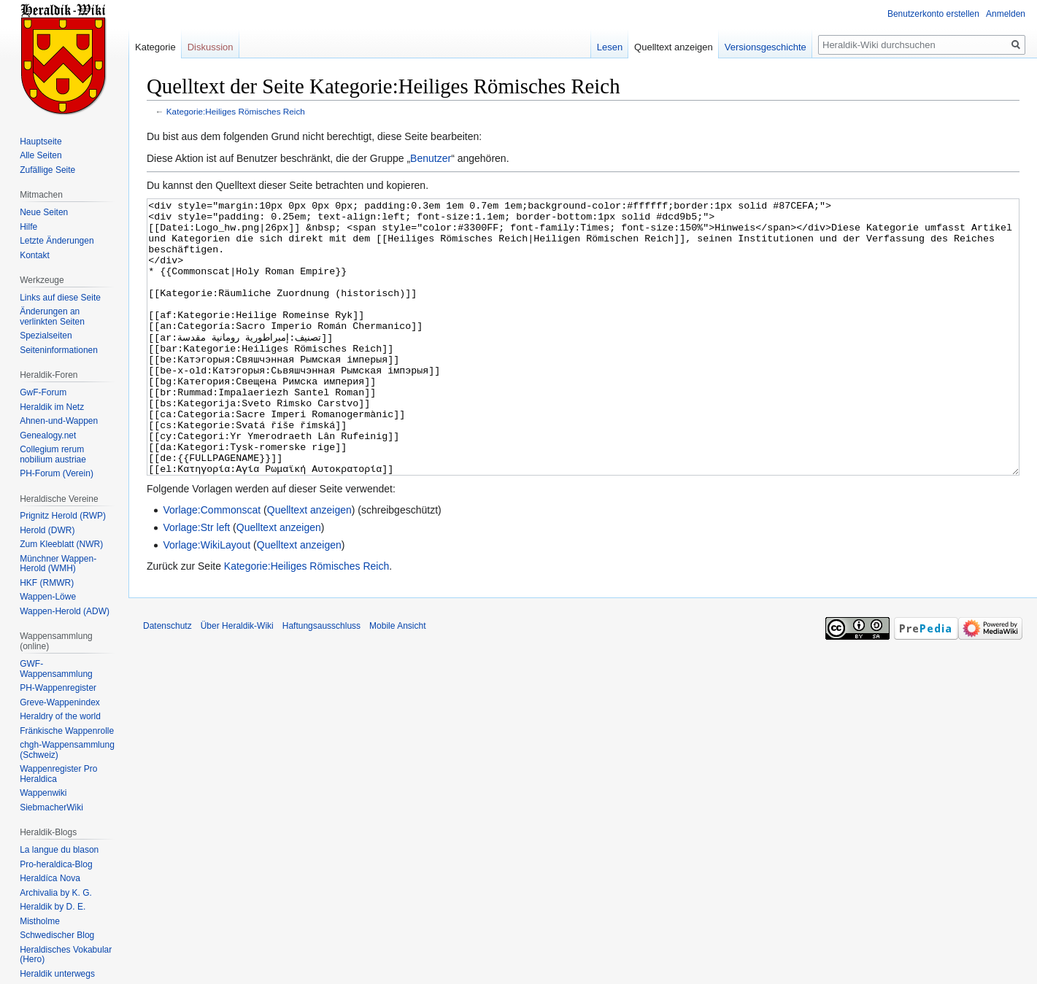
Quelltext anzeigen (309, 564)
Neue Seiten (44, 212)
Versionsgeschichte (765, 47)
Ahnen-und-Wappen (59, 421)
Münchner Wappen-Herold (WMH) (58, 564)
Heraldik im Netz (52, 407)
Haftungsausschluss (321, 680)
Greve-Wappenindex (60, 702)
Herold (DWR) (47, 530)
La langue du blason (59, 850)
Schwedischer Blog (57, 935)
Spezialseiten (46, 335)
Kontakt (35, 255)
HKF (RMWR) (47, 583)
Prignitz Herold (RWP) (63, 516)
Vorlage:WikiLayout (206, 599)
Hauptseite (40, 141)
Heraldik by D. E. (52, 907)
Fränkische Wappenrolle (67, 731)
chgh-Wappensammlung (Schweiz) (67, 750)
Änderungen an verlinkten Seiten (52, 316)
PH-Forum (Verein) (56, 473)
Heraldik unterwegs (57, 974)
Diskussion (211, 47)
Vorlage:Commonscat (212, 564)
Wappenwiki (43, 793)
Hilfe (28, 227)
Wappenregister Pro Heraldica (58, 774)
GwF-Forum (43, 392)
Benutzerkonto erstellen (933, 14)
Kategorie (155, 47)
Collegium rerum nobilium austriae (53, 454)
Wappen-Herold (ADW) (64, 611)
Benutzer (430, 158)
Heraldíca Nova (50, 878)
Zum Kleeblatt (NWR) (61, 544)
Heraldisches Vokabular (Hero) (66, 955)
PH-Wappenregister (58, 688)
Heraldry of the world (60, 716)
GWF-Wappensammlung (56, 669)
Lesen (609, 47)
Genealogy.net (48, 435)
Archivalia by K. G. (56, 893)
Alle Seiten (40, 155)
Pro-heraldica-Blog (56, 864)
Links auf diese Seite (60, 298)
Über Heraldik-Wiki (237, 680)
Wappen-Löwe (48, 597)
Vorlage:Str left (196, 582)
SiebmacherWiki (51, 807)
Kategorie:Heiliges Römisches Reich (235, 111)
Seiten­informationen (59, 350)
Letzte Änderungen (56, 241)
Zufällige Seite (47, 170)
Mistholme (40, 921)
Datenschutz (167, 680)
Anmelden (1005, 14)
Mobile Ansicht (397, 680)
